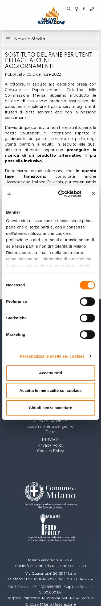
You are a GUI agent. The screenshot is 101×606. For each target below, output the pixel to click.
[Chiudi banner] (93, 194)
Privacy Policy (50, 445)
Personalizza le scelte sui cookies (52, 356)
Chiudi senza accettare (50, 407)
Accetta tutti (50, 373)
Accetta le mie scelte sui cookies (50, 390)
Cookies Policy (50, 450)
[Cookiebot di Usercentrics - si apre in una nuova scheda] (60, 193)
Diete (50, 432)
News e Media (25, 38)
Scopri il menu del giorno (50, 426)
